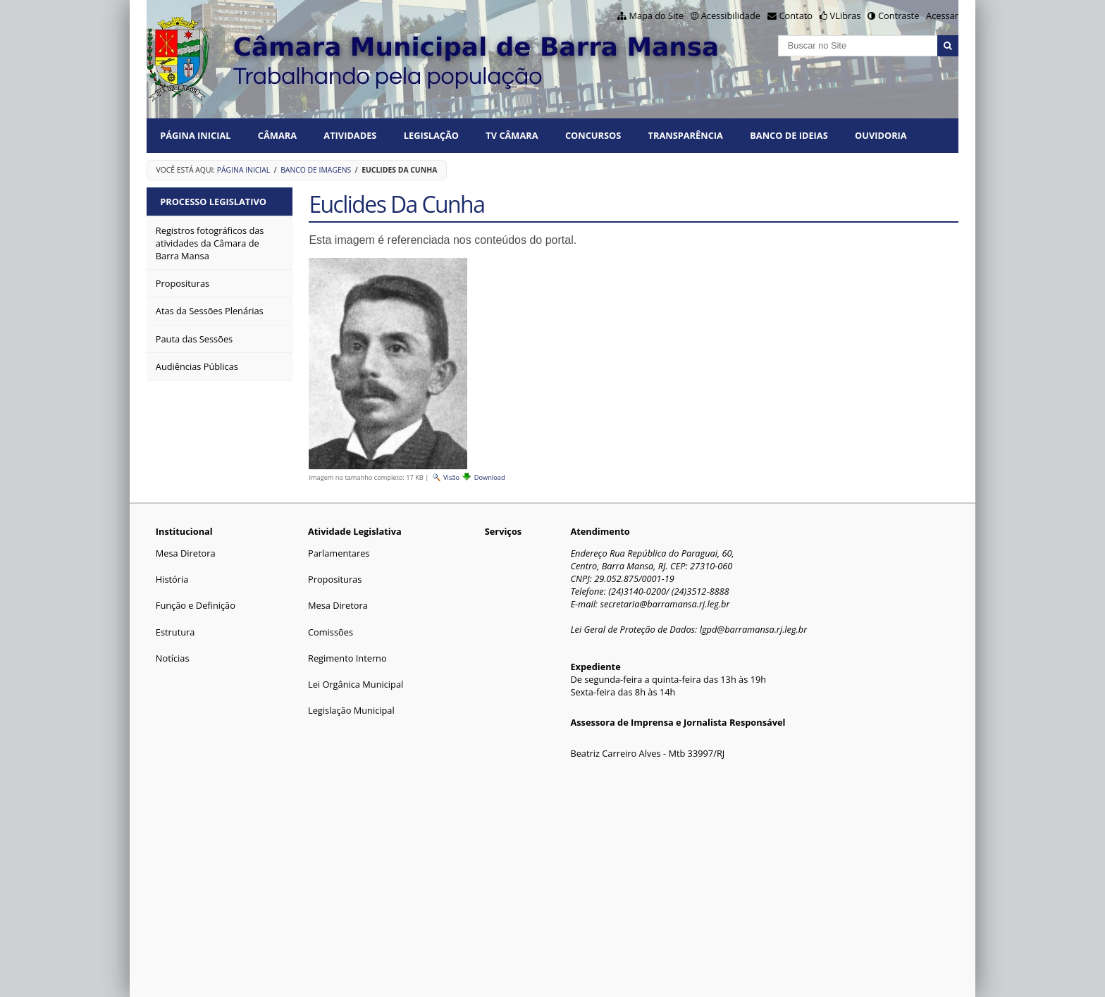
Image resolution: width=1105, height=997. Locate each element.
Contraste (898, 15)
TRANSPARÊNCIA (685, 135)
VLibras (845, 15)
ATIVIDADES (349, 135)
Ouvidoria (881, 135)
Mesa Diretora (186, 553)
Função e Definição (195, 605)
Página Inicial (195, 135)
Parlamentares (338, 553)
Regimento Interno (347, 658)
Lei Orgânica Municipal (355, 684)
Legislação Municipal (351, 710)
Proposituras (335, 579)
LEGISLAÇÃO (431, 135)
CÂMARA (277, 135)
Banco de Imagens (315, 170)
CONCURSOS (593, 135)
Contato (796, 15)
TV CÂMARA (512, 135)
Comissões (330, 632)
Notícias (173, 658)
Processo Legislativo (213, 201)
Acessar (942, 15)
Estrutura (175, 632)
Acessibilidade (730, 15)
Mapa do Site (656, 15)
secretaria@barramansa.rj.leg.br (664, 603)
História (172, 579)
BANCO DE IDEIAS (788, 135)
